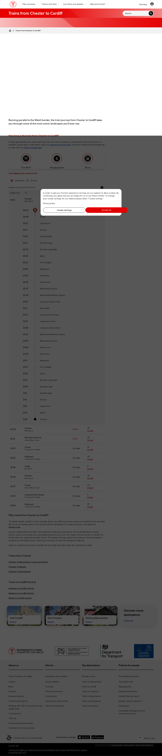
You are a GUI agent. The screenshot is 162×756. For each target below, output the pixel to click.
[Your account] (152, 4)
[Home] (10, 30)
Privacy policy (49, 203)
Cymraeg (143, 4)
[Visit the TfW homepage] (13, 5)
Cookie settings (61, 210)
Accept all (100, 210)
